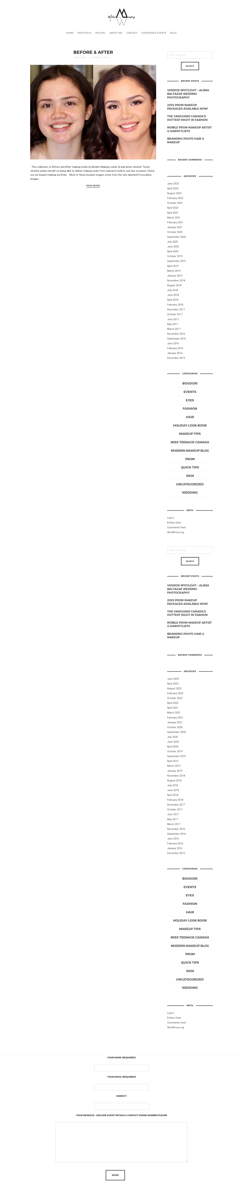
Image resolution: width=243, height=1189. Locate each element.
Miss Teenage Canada (190, 442)
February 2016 (175, 348)
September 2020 (176, 236)
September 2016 (176, 338)
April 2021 (172, 212)
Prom (190, 459)
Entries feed (174, 522)
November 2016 (176, 333)
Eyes (190, 400)
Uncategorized (190, 484)
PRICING (100, 33)
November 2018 (176, 280)
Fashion (190, 408)
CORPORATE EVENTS (153, 33)
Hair (190, 417)
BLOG (173, 33)
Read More (93, 185)
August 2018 (174, 285)
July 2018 (172, 290)
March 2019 (173, 270)
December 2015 (176, 357)
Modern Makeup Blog (190, 450)
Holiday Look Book (190, 425)
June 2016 (173, 343)
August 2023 (174, 193)
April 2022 (172, 207)
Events (190, 391)
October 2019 (175, 256)
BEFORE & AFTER (93, 52)
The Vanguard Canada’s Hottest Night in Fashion (187, 117)
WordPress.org (175, 532)
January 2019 (174, 275)
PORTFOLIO (84, 33)
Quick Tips (190, 467)
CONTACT (132, 33)
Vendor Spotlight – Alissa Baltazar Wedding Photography (188, 93)
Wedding (190, 492)
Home (70, 33)
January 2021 (174, 227)
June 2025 (173, 183)
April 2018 (172, 299)
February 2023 (175, 198)
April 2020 (172, 251)
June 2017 (173, 319)
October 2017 (175, 314)
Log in (170, 517)
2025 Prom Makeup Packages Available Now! (187, 106)
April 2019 (172, 266)
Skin (190, 475)
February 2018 (175, 304)
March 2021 (173, 217)
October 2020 (175, 232)
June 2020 (173, 246)
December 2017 (176, 309)
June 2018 (173, 295)
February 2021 (175, 222)
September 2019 (176, 261)
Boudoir (190, 383)
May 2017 (172, 324)
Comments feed (176, 527)
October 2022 (175, 202)
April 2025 (172, 188)
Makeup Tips (190, 433)
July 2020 (172, 241)
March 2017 (173, 329)
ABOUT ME (116, 33)
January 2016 (174, 353)
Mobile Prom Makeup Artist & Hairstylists (189, 129)
